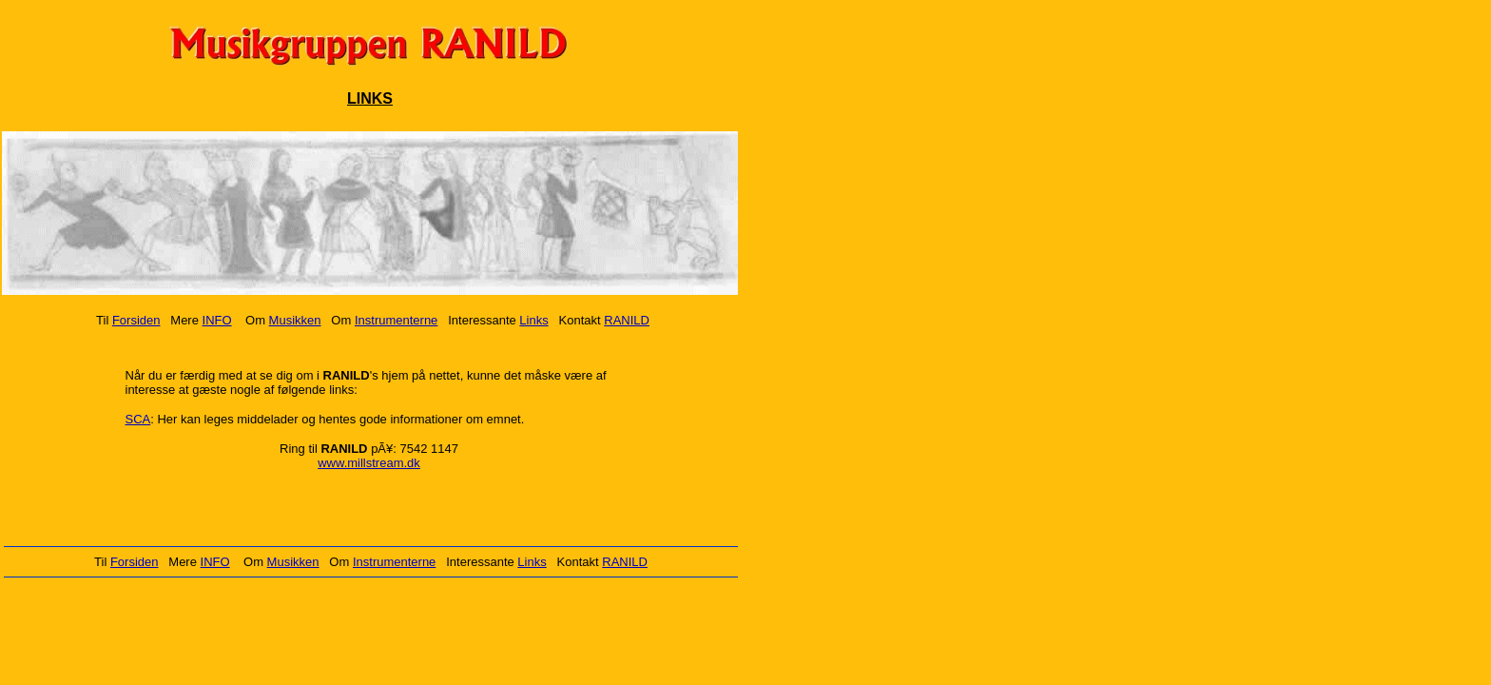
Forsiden (136, 320)
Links (533, 320)
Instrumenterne (396, 320)
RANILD (626, 320)
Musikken (295, 320)
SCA (138, 419)
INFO (217, 320)
